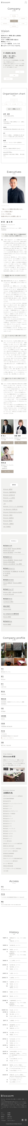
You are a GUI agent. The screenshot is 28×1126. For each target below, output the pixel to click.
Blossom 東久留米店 (8, 552)
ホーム (2, 1112)
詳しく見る (7, 442)
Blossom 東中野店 (16, 548)
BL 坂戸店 (7, 573)
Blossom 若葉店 (7, 616)
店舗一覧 (2, 1116)
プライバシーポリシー (11, 1120)
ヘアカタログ (3, 1120)
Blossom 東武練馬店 (8, 560)
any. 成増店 (19, 563)
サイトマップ (9, 1118)
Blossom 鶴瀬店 (7, 624)
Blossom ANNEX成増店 (9, 562)
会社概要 (8, 1112)
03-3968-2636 (6, 904)
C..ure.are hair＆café (8, 594)
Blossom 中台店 (7, 609)
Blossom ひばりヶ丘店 (8, 550)
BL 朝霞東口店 (14, 571)
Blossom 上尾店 (7, 592)
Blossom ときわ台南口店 (9, 563)
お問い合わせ (9, 1116)
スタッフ (2, 1118)
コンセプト (3, 1114)
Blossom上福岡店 (17, 582)
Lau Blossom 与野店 (8, 601)
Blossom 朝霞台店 (7, 582)
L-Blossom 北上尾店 (17, 592)
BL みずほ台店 (6, 571)
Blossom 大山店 (18, 560)
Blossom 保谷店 (7, 548)
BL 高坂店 (5, 575)
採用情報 (8, 1114)
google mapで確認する (7, 737)
